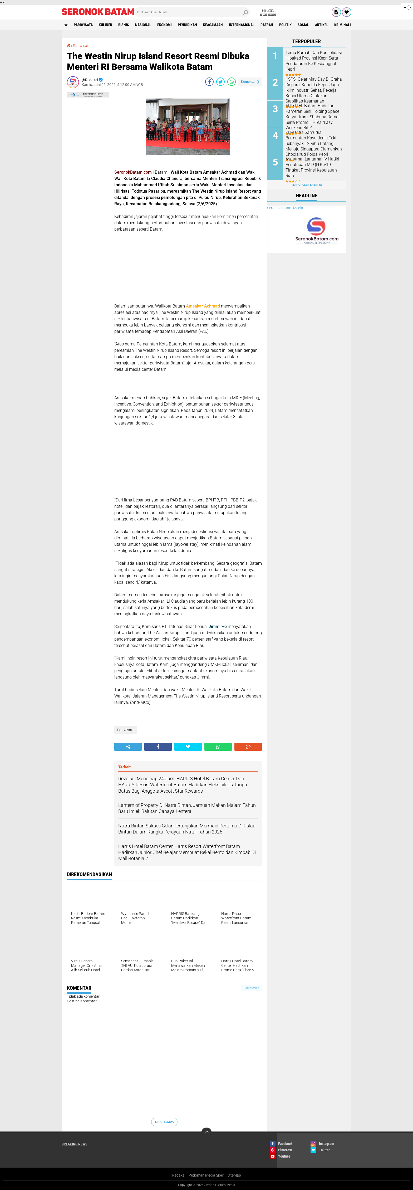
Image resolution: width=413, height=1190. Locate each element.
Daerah (266, 25)
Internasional (241, 25)
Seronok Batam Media (285, 208)
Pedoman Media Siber (206, 1175)
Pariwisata (83, 25)
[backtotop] (206, 1133)
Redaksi (178, 1175)
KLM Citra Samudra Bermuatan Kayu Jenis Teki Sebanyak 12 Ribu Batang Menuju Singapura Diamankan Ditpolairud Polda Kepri (314, 143)
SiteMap (234, 1175)
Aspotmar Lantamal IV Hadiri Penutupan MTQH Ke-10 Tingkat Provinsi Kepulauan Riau (312, 167)
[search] (192, 12)
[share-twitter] (220, 81)
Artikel (321, 25)
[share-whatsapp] (231, 81)
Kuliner (105, 25)
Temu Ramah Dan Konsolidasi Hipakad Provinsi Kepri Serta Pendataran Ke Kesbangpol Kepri (314, 60)
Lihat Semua (164, 1122)
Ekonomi (164, 25)
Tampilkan (251, 988)
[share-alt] (128, 747)
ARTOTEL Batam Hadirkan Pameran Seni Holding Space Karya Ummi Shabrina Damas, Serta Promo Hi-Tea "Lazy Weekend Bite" (313, 116)
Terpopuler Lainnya (306, 185)
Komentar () (250, 82)
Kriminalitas (345, 25)
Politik (285, 25)
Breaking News (74, 1144)
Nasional (143, 25)
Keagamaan (213, 25)
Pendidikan (187, 25)
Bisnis (123, 25)
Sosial (303, 25)
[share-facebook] (209, 81)
